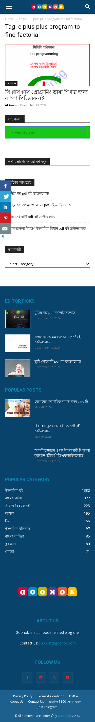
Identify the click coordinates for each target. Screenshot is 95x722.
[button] (9, 7)
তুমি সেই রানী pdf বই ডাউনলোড (31, 217)
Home (9, 19)
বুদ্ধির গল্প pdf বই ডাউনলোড (28, 193)
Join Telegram (48, 707)
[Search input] (45, 132)
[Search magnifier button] (83, 132)
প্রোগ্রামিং (11, 83)
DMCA (73, 696)
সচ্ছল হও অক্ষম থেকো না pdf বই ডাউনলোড (39, 205)
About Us (16, 701)
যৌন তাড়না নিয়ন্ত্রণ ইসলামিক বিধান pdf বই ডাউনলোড (47, 228)
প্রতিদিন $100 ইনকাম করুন (65, 701)
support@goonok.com (57, 643)
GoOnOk (64, 716)
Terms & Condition (50, 696)
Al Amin (11, 105)
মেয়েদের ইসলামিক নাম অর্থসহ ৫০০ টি (61, 402)
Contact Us (36, 701)
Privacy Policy (22, 696)
